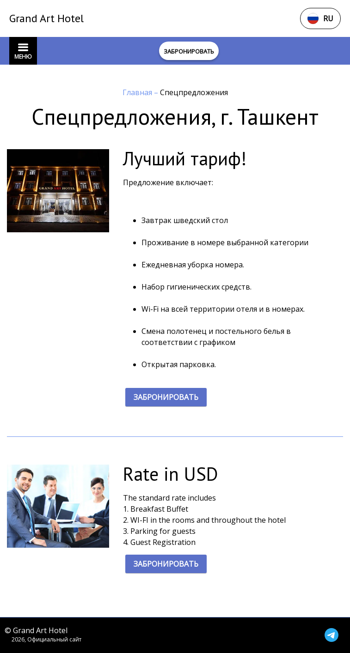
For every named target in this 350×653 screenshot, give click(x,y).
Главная (138, 92)
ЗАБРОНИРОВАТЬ (166, 397)
